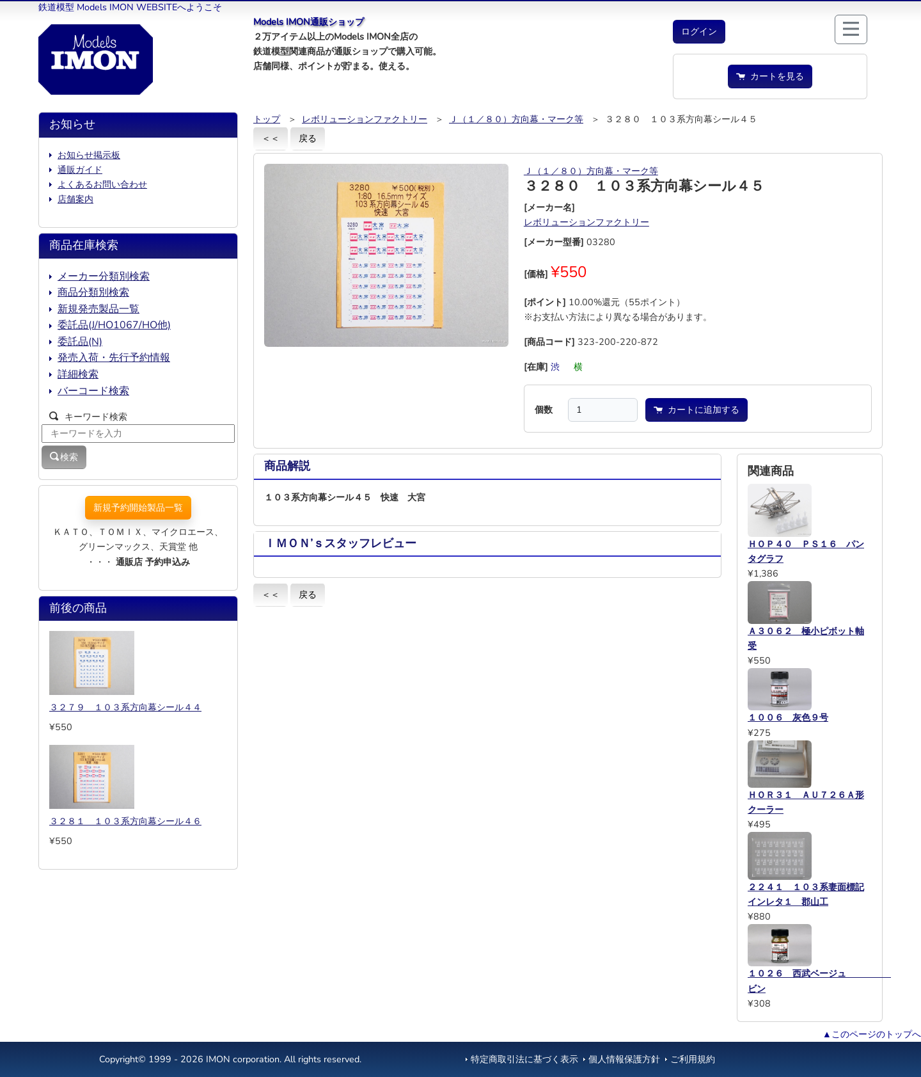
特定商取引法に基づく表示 (524, 1059)
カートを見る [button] (770, 76)
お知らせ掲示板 (89, 154)
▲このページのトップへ (872, 1034)
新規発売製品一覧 (98, 309)
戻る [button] (308, 138)
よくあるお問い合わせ (102, 184)
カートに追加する (696, 409)
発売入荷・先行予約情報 (114, 358)
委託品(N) (80, 342)
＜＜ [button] (270, 138)
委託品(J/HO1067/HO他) (114, 325)
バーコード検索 (93, 391)
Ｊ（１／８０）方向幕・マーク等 (516, 119)
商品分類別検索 (93, 292)
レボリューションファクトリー (364, 119)
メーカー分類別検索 (104, 276)
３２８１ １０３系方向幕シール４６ (125, 821)
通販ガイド (80, 169)
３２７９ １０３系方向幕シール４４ (125, 707)
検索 (64, 457)
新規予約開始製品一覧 (138, 507)
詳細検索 (78, 374)
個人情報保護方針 (624, 1059)
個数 (544, 409)
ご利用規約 (692, 1059)
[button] (699, 32)
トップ (266, 119)
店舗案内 (75, 199)
